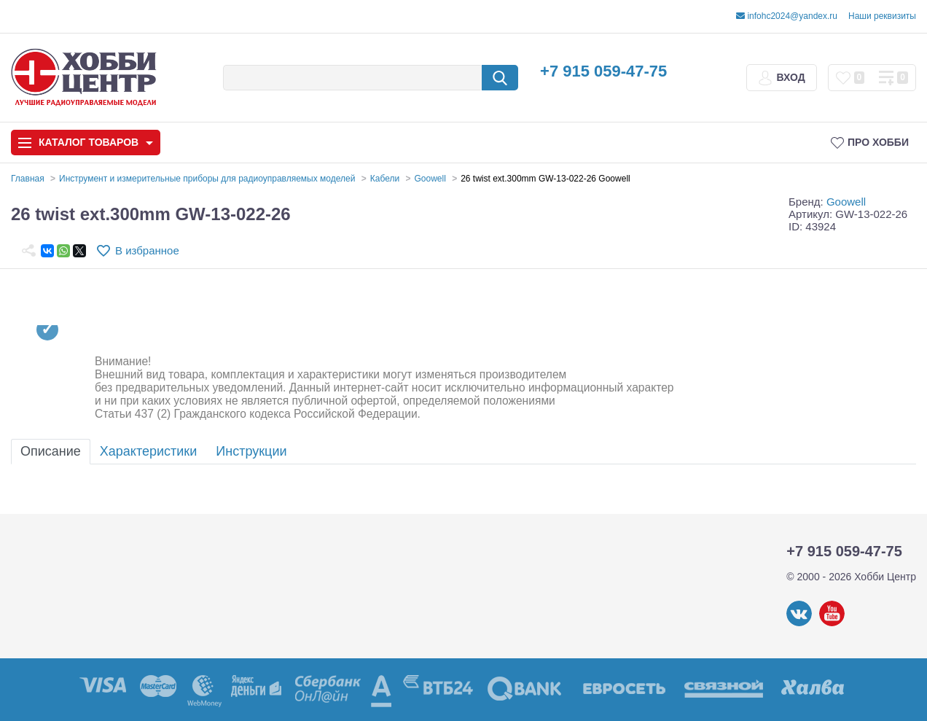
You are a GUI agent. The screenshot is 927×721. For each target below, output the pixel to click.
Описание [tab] (50, 451)
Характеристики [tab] (148, 451)
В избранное (147, 250)
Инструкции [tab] (251, 451)
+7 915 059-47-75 (603, 71)
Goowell (846, 201)
